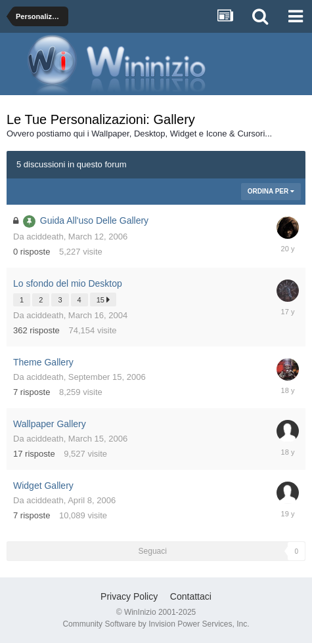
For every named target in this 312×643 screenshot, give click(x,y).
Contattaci (191, 596)
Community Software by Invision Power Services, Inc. (155, 624)
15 (103, 299)
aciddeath (44, 236)
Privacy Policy (129, 596)
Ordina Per (271, 191)
